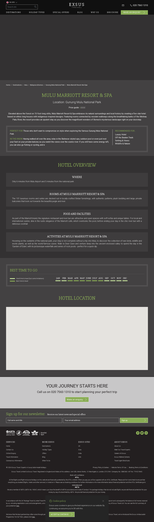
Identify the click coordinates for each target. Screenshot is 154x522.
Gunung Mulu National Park (55, 85)
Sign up (134, 420)
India (80, 453)
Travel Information (12, 457)
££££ (83, 108)
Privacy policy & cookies (101, 467)
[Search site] (19, 7)
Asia (25, 85)
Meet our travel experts (122, 450)
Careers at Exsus (120, 453)
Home (8, 85)
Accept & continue (62, 514)
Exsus (77, 5)
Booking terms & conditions (138, 467)
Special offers (61, 12)
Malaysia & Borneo (36, 85)
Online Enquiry (11, 453)
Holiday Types (47, 450)
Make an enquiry (134, 12)
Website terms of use (118, 467)
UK (79, 446)
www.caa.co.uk (77, 485)
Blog (80, 12)
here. (17, 506)
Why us (95, 12)
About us (117, 446)
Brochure (112, 12)
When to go (46, 461)
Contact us (10, 450)
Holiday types (37, 12)
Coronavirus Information (14, 461)
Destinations (13, 12)
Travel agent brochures (122, 461)
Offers (44, 453)
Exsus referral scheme (122, 457)
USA (79, 457)
